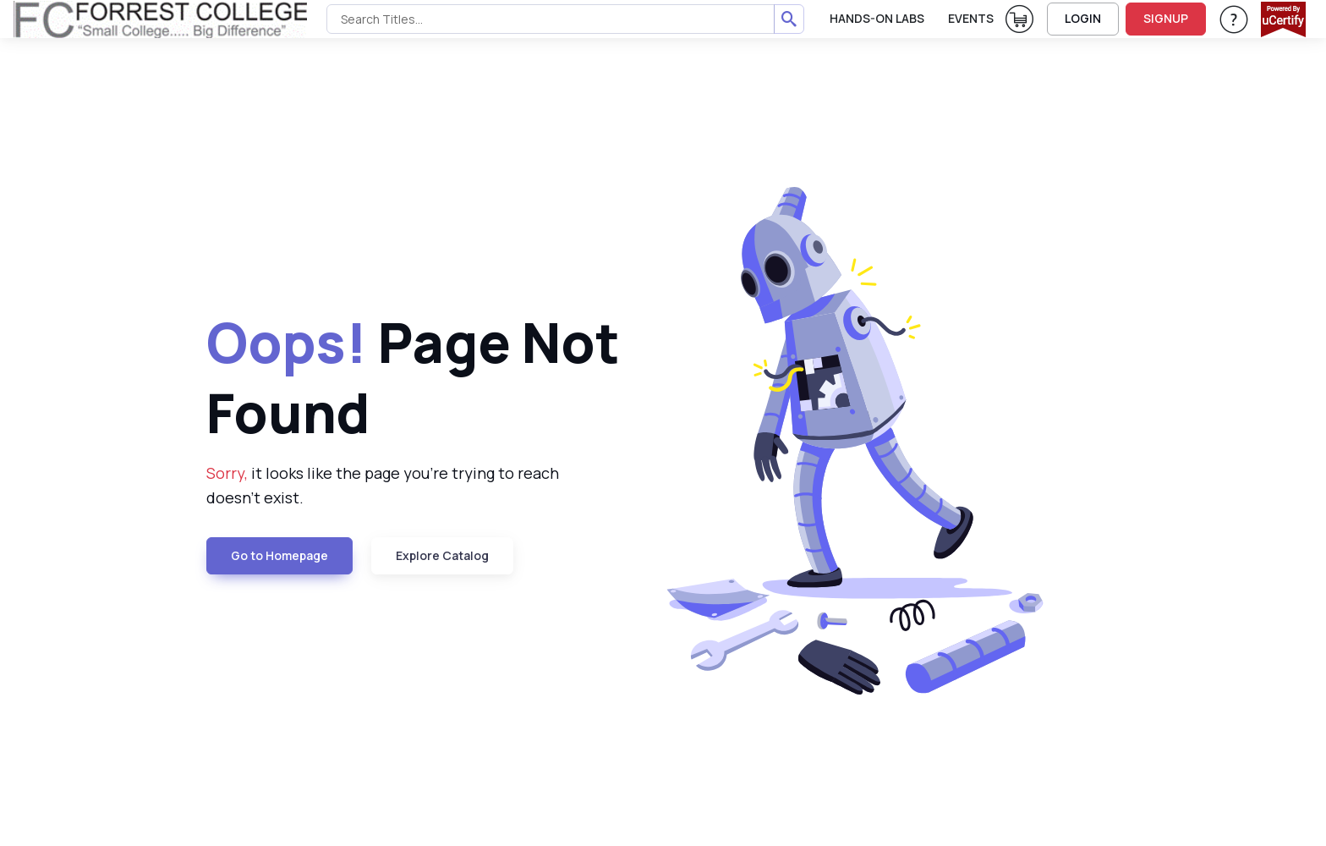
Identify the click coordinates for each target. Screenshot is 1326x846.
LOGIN (1083, 18)
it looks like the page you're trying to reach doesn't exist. (382, 485)
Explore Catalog (442, 555)
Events (971, 18)
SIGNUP (1165, 18)
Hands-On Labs (877, 18)
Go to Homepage (279, 555)
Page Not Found (413, 377)
